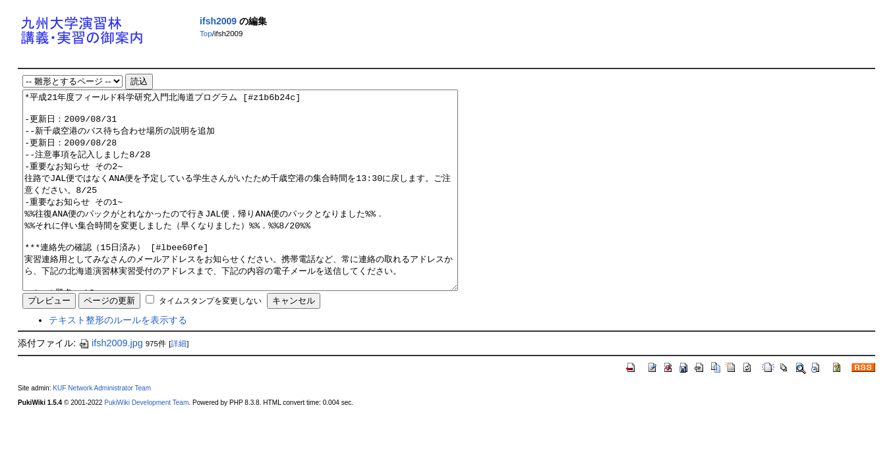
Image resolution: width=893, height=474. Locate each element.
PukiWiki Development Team (146, 442)
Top (206, 34)
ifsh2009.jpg (110, 382)
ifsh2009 (218, 21)
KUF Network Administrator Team (102, 427)
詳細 (179, 383)
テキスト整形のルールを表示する (118, 359)
